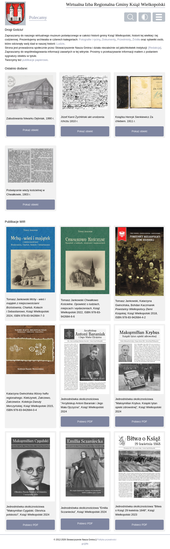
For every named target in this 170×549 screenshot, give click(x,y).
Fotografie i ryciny (89, 39)
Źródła (136, 39)
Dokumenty (109, 39)
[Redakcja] (154, 47)
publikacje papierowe (35, 59)
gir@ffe (85, 544)
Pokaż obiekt (30, 130)
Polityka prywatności (106, 539)
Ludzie (61, 43)
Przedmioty (124, 39)
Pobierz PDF (85, 421)
